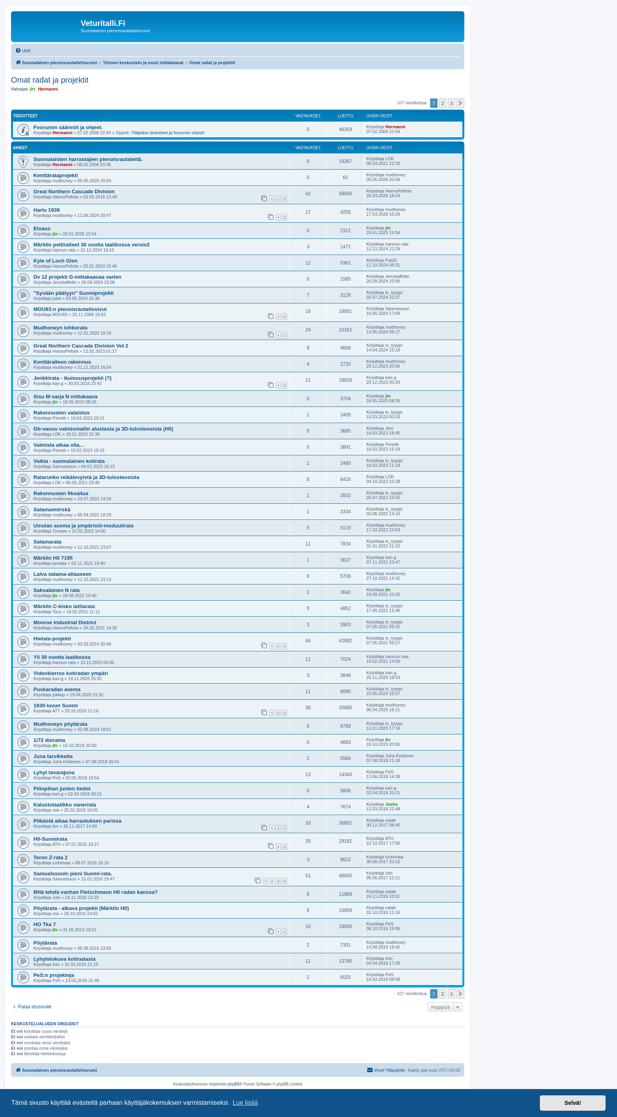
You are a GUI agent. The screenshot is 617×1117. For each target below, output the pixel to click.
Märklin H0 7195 (53, 558)
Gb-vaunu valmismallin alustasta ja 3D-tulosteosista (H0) (103, 429)
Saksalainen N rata (56, 590)
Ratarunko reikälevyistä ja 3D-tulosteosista (86, 477)
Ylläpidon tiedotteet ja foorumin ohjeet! (168, 132)
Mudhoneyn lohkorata (60, 328)
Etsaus (41, 228)
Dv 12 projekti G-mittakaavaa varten (77, 277)
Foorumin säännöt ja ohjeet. (68, 127)
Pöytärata (45, 943)
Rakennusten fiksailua (60, 493)
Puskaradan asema (57, 689)
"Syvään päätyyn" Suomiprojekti (73, 293)
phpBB (234, 1084)
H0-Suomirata (50, 839)
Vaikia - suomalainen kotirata (69, 461)
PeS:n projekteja (53, 975)
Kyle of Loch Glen (55, 261)
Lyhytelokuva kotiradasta (64, 959)
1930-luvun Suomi (55, 705)
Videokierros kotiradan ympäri (70, 673)
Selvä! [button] (572, 1103)
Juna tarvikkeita (53, 756)
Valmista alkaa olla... (58, 445)
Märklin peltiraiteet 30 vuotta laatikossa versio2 (91, 245)
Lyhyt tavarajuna (53, 772)
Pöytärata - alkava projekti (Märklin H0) (81, 908)
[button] (460, 103)
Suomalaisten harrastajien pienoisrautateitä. (87, 159)
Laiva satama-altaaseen (62, 574)
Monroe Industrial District (64, 622)
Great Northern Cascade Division (74, 191)
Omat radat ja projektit (50, 80)
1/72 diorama (49, 740)
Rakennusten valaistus (61, 413)
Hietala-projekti (52, 639)
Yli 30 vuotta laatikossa (62, 657)
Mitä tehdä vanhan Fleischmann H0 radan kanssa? (95, 892)
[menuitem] (23, 50)
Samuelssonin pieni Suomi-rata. (72, 874)
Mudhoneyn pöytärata (60, 724)
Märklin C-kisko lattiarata (64, 606)
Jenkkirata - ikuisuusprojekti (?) (72, 378)
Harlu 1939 (46, 210)
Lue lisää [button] (245, 1102)
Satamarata (47, 542)
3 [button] (451, 103)
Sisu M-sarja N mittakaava (65, 396)
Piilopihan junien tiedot (62, 789)
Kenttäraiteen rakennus (62, 362)
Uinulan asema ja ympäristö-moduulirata (83, 526)
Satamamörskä (51, 509)
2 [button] (442, 103)
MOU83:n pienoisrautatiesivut (70, 309)
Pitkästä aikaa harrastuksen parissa (77, 821)
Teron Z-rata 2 (50, 857)
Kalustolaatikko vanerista (64, 805)
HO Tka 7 (44, 924)
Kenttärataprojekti (55, 175)
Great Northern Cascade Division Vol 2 (80, 346)
